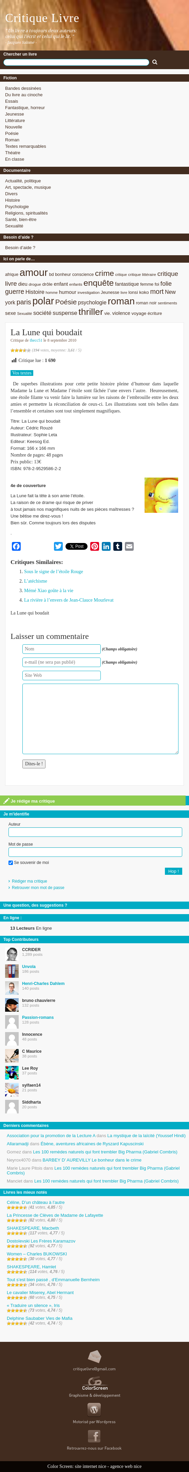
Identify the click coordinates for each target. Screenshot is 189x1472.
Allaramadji (18, 1143)
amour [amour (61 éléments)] (34, 272)
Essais (11, 101)
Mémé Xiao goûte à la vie (48, 590)
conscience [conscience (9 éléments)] (83, 274)
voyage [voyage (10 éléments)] (138, 313)
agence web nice (126, 1466)
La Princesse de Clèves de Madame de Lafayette (55, 1215)
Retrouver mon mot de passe (38, 887)
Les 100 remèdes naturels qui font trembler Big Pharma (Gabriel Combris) (105, 1151)
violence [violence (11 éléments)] (121, 313)
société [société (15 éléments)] (42, 313)
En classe (14, 159)
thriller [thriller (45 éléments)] (90, 312)
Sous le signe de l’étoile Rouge (53, 571)
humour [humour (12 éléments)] (67, 292)
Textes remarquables (25, 146)
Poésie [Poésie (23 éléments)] (66, 302)
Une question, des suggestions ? (35, 905)
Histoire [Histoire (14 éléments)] (34, 292)
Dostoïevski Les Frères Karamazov (41, 1241)
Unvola (29, 966)
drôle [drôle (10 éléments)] (47, 284)
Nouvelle (13, 126)
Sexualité (14, 225)
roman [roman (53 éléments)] (121, 301)
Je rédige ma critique (29, 801)
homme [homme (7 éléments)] (52, 292)
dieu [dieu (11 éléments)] (22, 284)
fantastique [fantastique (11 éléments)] (127, 284)
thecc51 (36, 340)
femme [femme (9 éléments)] (146, 284)
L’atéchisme (35, 581)
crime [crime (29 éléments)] (104, 273)
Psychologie (17, 206)
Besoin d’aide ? (20, 247)
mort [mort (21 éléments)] (157, 291)
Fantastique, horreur (25, 107)
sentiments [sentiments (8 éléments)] (167, 303)
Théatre (12, 152)
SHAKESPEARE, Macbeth (33, 1228)
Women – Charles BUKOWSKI (37, 1253)
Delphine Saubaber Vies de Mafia (39, 1318)
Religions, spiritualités (26, 213)
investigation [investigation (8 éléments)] (88, 292)
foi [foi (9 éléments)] (157, 284)
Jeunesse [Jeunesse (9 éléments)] (110, 292)
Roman (12, 139)
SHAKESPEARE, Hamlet (31, 1266)
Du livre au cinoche (24, 94)
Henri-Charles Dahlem (43, 983)
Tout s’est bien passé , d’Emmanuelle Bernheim (53, 1279)
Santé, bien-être (21, 219)
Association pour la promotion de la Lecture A (51, 1135)
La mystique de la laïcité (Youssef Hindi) (146, 1135)
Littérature (15, 120)
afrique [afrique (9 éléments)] (11, 274)
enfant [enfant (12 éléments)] (61, 284)
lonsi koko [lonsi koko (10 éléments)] (138, 292)
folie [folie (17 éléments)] (166, 283)
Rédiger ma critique (29, 881)
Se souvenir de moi (28, 862)
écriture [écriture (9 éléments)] (155, 313)
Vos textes (22, 373)
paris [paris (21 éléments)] (24, 302)
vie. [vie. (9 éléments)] (107, 313)
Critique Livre (42, 18)
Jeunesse (14, 114)
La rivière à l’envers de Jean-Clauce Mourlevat (69, 600)
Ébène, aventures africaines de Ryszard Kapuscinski (92, 1143)
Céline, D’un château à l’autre (36, 1202)
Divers (11, 193)
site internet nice (91, 1466)
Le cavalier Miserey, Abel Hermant (40, 1292)
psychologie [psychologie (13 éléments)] (92, 302)
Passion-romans (38, 1017)
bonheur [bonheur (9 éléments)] (63, 274)
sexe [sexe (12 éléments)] (10, 313)
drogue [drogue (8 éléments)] (35, 284)
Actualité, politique (23, 180)
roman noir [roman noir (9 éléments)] (146, 302)
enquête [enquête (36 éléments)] (98, 282)
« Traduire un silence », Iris (33, 1305)
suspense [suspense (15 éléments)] (65, 313)
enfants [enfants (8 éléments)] (75, 284)
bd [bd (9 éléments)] (51, 274)
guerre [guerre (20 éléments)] (14, 291)
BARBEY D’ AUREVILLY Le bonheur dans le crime (92, 1160)
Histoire (12, 200)
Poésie (12, 133)
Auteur (14, 824)
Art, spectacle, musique (28, 187)
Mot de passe (20, 844)
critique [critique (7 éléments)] (121, 275)
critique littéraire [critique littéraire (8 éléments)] (142, 274)
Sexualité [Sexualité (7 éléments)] (24, 313)
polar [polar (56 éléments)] (43, 301)
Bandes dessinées (23, 88)
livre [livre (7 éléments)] (123, 292)
